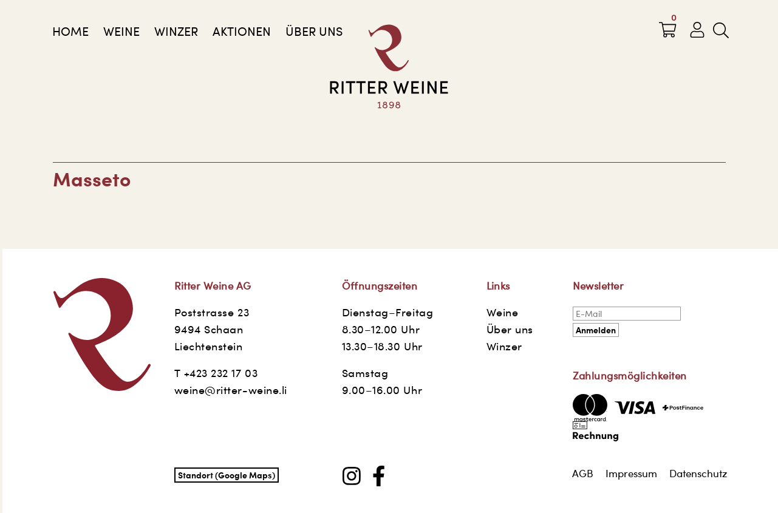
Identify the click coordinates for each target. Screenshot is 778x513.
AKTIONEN (242, 31)
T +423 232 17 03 (216, 373)
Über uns (314, 31)
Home (70, 31)
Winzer (176, 31)
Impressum (631, 473)
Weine (121, 31)
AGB (582, 473)
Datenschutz (698, 473)
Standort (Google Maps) (226, 475)
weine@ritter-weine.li (230, 390)
